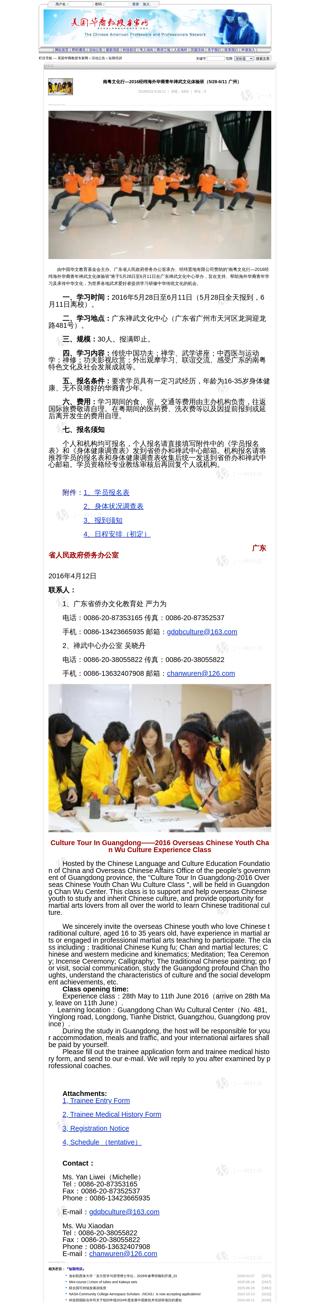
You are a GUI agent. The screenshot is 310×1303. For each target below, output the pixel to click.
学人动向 (146, 50)
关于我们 (214, 50)
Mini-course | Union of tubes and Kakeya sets (103, 1282)
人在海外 (180, 50)
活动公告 (95, 50)
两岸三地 (163, 50)
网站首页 (62, 50)
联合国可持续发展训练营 (87, 1288)
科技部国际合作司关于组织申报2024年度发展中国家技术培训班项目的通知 (125, 1300)
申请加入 (248, 50)
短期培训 (115, 58)
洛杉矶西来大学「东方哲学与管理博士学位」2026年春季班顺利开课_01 (123, 1276)
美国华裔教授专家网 (73, 58)
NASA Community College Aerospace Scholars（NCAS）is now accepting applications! (135, 1294)
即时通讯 (78, 50)
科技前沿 (129, 50)
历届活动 (197, 50)
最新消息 (112, 50)
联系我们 (231, 50)
